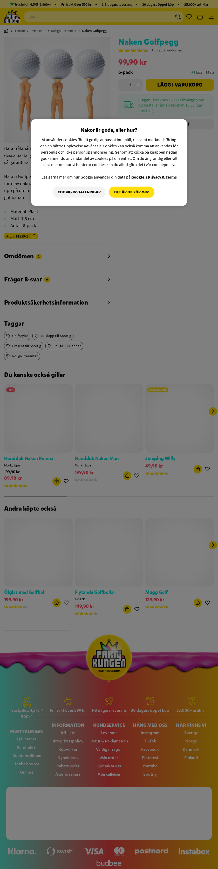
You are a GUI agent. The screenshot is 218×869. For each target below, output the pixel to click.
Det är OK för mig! (131, 191)
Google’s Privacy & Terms (154, 176)
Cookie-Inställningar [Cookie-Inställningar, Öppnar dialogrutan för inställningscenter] (79, 191)
